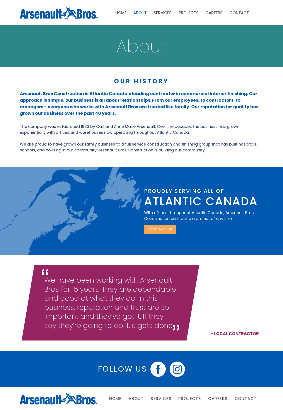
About (140, 12)
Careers (214, 12)
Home (120, 12)
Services (163, 12)
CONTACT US (160, 229)
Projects (189, 12)
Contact (239, 12)
